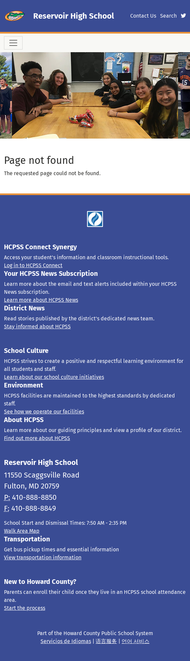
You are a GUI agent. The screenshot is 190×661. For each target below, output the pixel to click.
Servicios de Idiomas (66, 641)
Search (168, 16)
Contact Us (143, 16)
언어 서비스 (135, 641)
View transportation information (42, 557)
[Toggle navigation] (13, 43)
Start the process (24, 608)
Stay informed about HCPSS (37, 326)
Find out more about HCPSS (37, 438)
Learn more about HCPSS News (41, 300)
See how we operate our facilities (44, 411)
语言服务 (106, 641)
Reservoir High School (73, 16)
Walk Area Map (22, 531)
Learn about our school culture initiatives (54, 377)
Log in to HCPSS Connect (33, 265)
